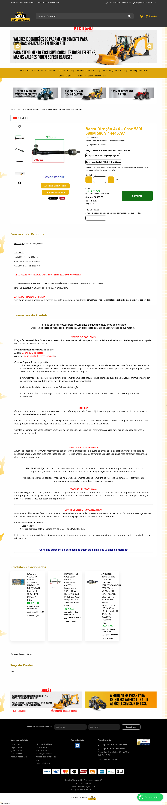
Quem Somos (16, 750)
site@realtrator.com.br (108, 759)
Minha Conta (29, 2)
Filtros (81, 75)
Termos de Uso (42, 750)
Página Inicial (16, 747)
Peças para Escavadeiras (82, 70)
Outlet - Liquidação (67, 75)
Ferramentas (100, 75)
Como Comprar (42, 747)
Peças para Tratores (28, 70)
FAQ (37, 760)
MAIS (13, 671)
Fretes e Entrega (42, 763)
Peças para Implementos (135, 70)
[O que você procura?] (129, 16)
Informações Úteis (43, 744)
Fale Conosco (16, 753)
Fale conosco (53, 2)
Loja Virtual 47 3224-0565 (119, 2)
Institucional (15, 744)
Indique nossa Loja (18, 756)
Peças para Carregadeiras (108, 70)
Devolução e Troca (43, 753)
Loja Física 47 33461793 (146, 2)
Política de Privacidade (45, 756)
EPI (89, 75)
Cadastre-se (42, 2)
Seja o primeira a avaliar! (96, 144)
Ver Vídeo (20, 118)
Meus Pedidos (16, 2)
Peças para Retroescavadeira (54, 70)
